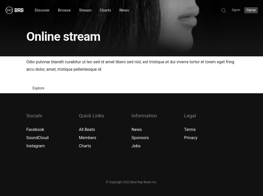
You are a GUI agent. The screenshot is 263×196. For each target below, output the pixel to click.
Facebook (35, 129)
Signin (236, 10)
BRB (18, 10)
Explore (38, 88)
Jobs (136, 145)
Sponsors (140, 137)
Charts (85, 145)
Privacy (191, 137)
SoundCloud (37, 137)
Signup (251, 10)
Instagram (35, 145)
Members (87, 137)
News (137, 129)
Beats (89, 129)
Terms (190, 129)
